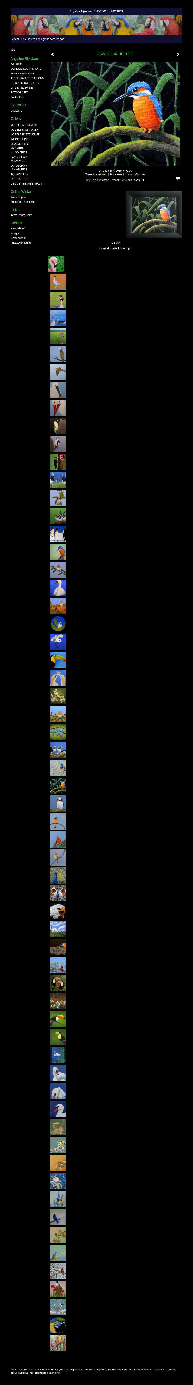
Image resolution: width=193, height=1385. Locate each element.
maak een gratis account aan (47, 39)
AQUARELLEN (19, 174)
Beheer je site (19, 39)
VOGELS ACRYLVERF (24, 124)
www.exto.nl (44, 1369)
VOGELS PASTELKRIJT (25, 134)
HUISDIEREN (19, 152)
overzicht (16, 110)
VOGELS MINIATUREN (24, 129)
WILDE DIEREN (20, 139)
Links (14, 210)
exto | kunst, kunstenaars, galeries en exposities (21, 11)
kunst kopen (18, 197)
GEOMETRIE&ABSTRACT (26, 183)
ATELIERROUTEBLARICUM (26, 78)
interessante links (21, 215)
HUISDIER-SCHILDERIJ (25, 82)
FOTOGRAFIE (19, 92)
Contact (16, 223)
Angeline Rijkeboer (81, 11)
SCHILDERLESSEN (22, 73)
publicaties (17, 97)
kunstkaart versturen (23, 201)
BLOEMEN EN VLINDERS (19, 145)
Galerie (16, 118)
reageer (16, 233)
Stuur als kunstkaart (115, 180)
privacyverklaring (21, 242)
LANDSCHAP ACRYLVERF (19, 159)
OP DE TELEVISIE (22, 87)
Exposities (18, 105)
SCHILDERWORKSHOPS (26, 68)
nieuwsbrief (17, 228)
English (13, 49)
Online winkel (21, 191)
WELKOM (16, 64)
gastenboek (18, 237)
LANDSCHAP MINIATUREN (19, 167)
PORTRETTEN (19, 178)
